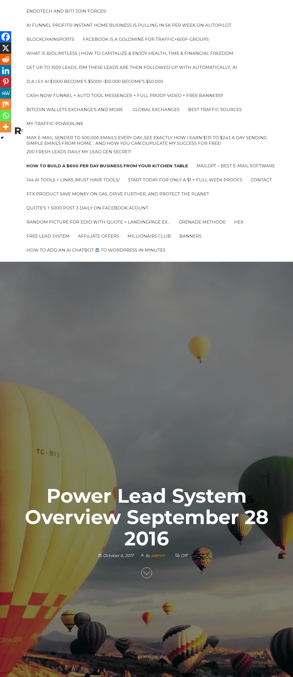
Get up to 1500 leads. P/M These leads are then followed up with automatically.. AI (131, 67)
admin (158, 555)
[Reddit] (5, 59)
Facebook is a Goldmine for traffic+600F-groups (146, 39)
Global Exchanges (155, 109)
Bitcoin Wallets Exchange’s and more (74, 109)
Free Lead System (48, 236)
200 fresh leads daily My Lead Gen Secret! (78, 151)
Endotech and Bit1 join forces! (66, 11)
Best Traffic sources (215, 109)
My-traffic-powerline (54, 123)
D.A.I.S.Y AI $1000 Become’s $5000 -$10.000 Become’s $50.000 (94, 81)
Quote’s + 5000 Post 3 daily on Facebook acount (87, 208)
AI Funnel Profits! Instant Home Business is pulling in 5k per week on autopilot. (129, 25)
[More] (5, 126)
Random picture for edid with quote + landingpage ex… (98, 222)
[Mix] (5, 104)
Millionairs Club (149, 236)
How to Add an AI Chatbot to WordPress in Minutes (95, 250)
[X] (5, 48)
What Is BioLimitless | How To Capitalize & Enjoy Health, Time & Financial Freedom (129, 53)
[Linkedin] (5, 70)
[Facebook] (5, 36)
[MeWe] (5, 93)
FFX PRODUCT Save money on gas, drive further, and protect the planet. (118, 194)
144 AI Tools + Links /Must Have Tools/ (73, 179)
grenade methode (202, 222)
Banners (190, 236)
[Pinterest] (5, 81)
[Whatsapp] (5, 115)
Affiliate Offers (98, 236)
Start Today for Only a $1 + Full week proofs (185, 179)
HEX (238, 222)
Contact (261, 179)
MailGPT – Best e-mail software (235, 165)
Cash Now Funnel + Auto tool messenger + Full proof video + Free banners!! (124, 95)
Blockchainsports (50, 39)
